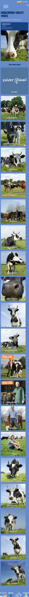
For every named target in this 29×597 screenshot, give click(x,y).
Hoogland (4, 25)
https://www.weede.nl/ (7, 27)
